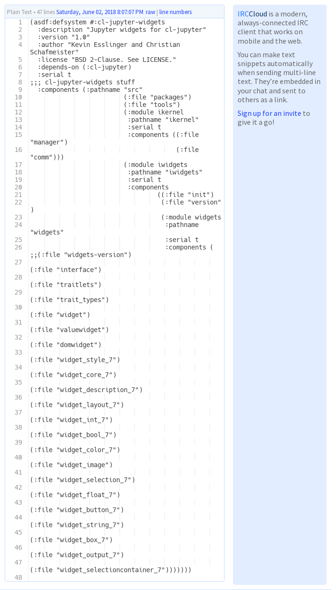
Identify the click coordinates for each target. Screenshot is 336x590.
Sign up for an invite (269, 113)
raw (150, 12)
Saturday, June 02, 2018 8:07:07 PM (99, 12)
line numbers (175, 12)
